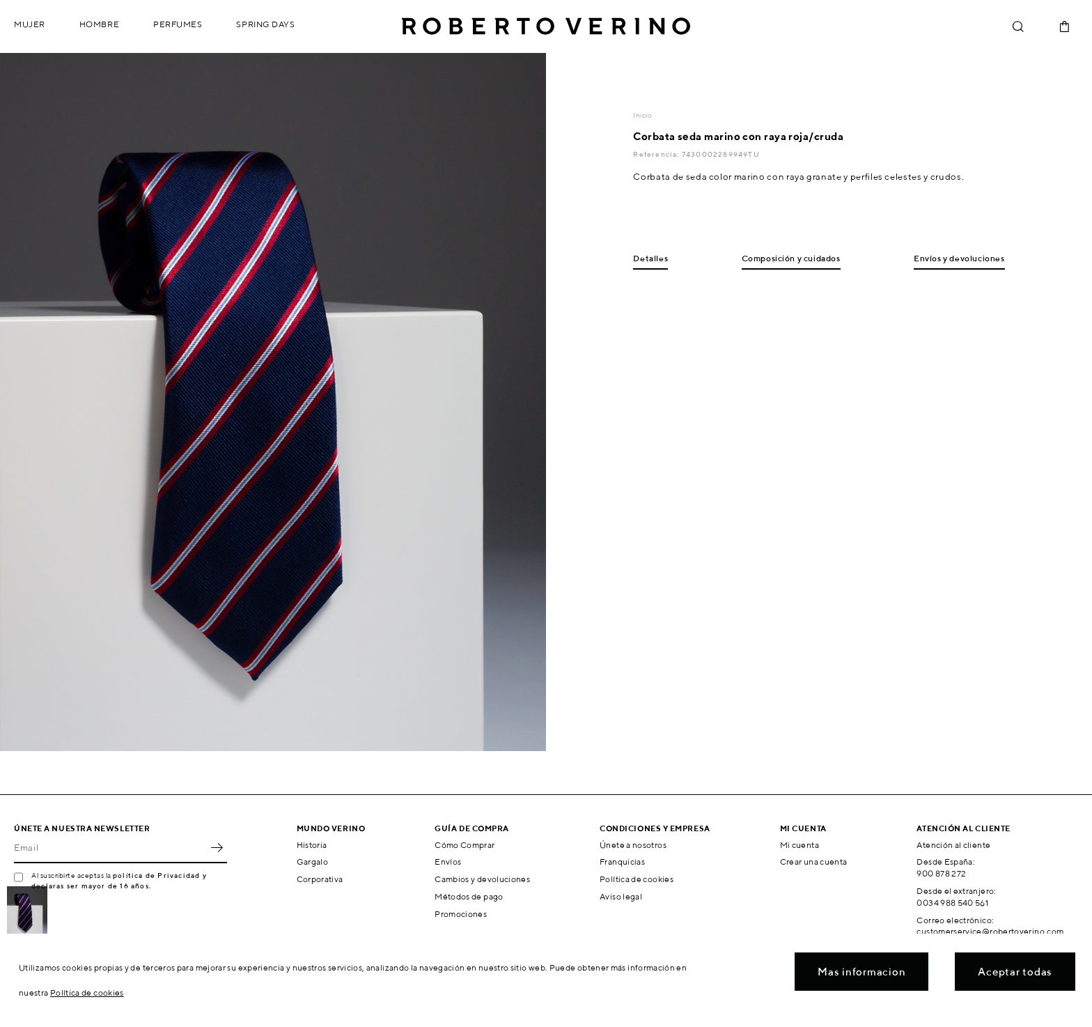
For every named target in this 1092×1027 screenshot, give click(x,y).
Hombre (99, 24)
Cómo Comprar (464, 845)
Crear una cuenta (814, 861)
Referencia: (657, 154)
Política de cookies (636, 879)
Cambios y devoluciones (482, 879)
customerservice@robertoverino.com (989, 931)
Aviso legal (621, 896)
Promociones (461, 914)
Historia (312, 845)
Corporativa (320, 879)
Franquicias (622, 861)
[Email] (110, 848)
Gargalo (313, 861)
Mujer (29, 24)
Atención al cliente (953, 845)
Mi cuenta (799, 845)
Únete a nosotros (633, 845)
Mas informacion (861, 972)
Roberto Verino (546, 26)
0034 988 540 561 (952, 902)
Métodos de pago (469, 896)
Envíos (448, 861)
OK (216, 848)
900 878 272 (941, 873)
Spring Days (265, 24)
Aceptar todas (1015, 972)
